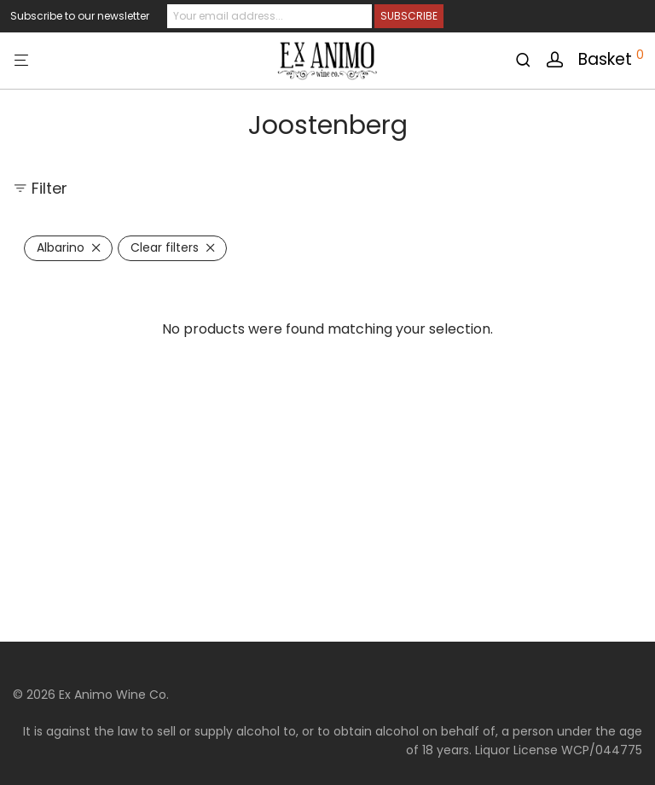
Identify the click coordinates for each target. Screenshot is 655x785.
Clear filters (164, 247)
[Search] (529, 60)
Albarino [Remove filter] (60, 247)
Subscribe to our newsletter (79, 16)
